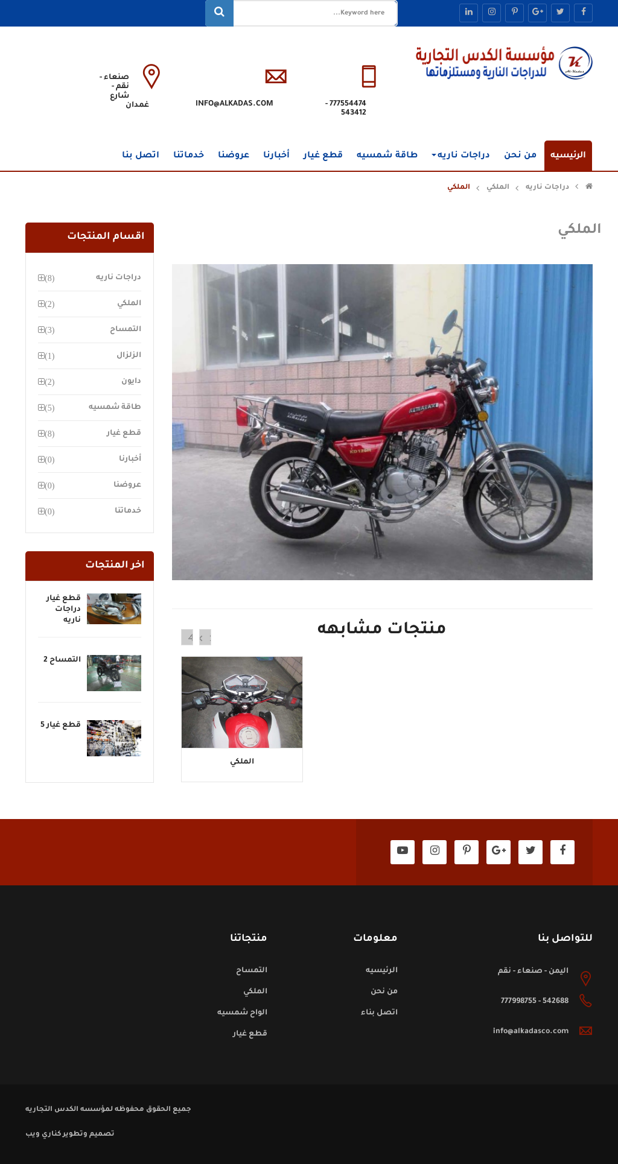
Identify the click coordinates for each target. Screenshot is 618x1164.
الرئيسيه (568, 156)
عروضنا (233, 156)
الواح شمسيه (242, 1013)
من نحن (520, 156)
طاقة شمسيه (387, 156)
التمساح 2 (62, 660)
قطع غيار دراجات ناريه (63, 610)
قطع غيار (323, 156)
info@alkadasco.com (531, 1032)
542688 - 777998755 (535, 1002)
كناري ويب (43, 1135)
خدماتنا (188, 156)
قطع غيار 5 (60, 725)
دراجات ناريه (461, 156)
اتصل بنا (140, 156)
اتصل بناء (379, 1013)
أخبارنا (276, 156)
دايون (131, 382)
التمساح (125, 330)
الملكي (497, 188)
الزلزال (128, 356)
